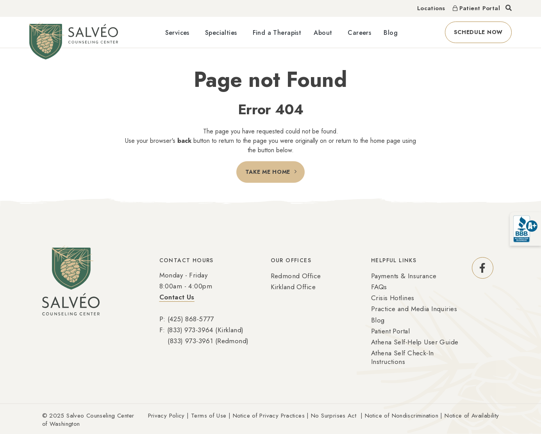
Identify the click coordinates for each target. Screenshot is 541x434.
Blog (391, 32)
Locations (431, 8)
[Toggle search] (508, 8)
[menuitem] (179, 32)
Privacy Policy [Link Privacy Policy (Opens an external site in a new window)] (166, 415)
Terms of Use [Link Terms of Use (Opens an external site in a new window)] (209, 415)
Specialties (221, 32)
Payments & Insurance (404, 276)
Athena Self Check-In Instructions (402, 357)
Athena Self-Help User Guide (415, 342)
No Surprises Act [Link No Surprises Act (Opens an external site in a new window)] (333, 415)
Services (177, 32)
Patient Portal (390, 331)
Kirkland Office (293, 287)
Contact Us (177, 297)
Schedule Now (483, 32)
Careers (359, 32)
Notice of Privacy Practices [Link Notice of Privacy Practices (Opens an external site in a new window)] (269, 415)
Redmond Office (296, 276)
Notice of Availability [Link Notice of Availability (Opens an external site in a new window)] (472, 415)
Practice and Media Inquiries (414, 308)
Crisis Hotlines (392, 298)
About (323, 32)
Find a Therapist (277, 32)
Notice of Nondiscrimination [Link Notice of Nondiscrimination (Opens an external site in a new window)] (401, 415)
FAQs (379, 287)
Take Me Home (267, 172)
